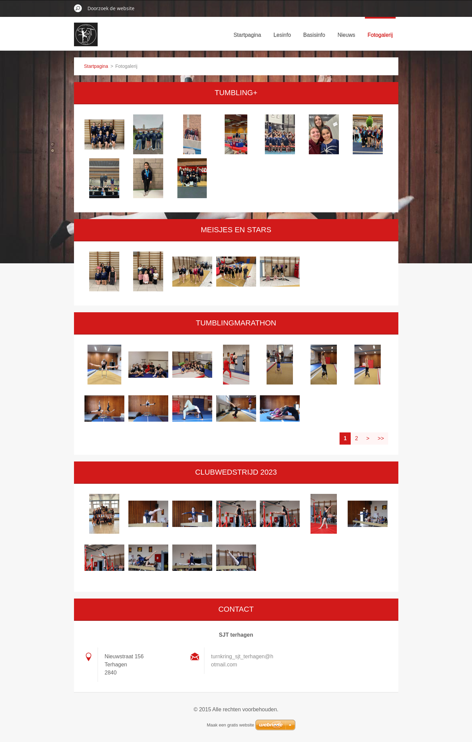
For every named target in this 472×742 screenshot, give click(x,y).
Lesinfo (282, 35)
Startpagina (247, 35)
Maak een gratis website (230, 724)
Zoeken (78, 8)
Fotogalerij (380, 35)
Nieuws (346, 35)
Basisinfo (314, 35)
